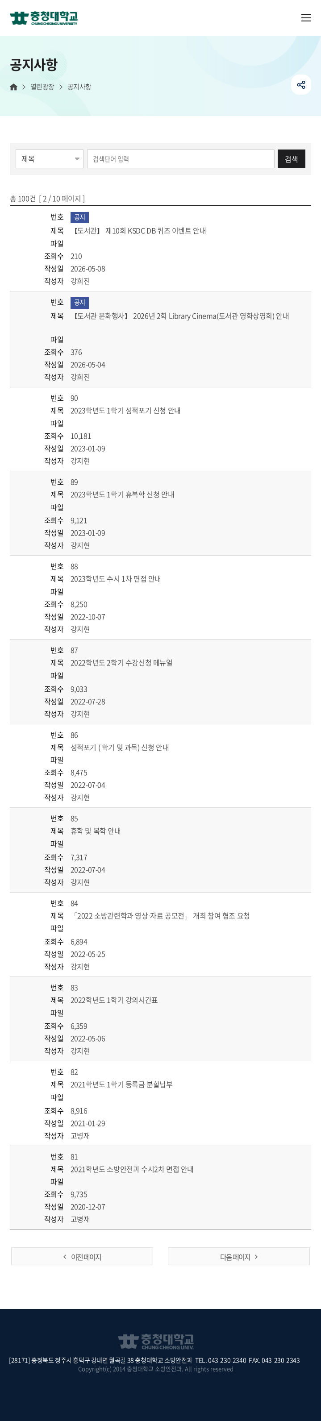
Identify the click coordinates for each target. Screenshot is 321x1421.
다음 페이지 (235, 1256)
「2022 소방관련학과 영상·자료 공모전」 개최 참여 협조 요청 (171, 915)
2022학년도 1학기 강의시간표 (125, 999)
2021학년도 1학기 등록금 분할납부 (132, 1084)
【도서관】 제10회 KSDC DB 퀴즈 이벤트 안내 (149, 230)
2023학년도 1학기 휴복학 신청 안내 (133, 494)
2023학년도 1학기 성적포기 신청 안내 (136, 410)
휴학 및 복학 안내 (106, 830)
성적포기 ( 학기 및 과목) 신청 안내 (130, 747)
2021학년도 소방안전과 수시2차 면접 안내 (143, 1168)
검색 (291, 159)
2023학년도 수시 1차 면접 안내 (126, 578)
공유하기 (301, 85)
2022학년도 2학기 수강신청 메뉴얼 (132, 662)
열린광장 (42, 87)
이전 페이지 (86, 1256)
